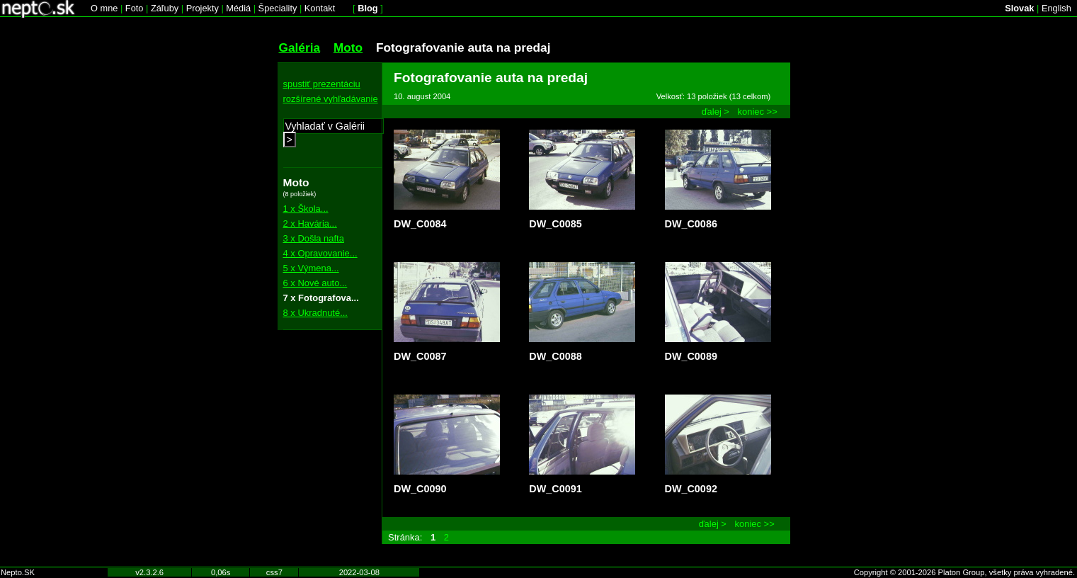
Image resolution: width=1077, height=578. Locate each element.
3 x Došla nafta (313, 238)
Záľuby (164, 8)
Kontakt (319, 8)
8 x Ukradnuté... (315, 312)
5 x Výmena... (311, 268)
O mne (104, 8)
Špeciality (277, 8)
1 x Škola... (306, 208)
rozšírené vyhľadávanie (330, 99)
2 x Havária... (310, 223)
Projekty (202, 8)
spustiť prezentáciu (321, 84)
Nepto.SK (18, 572)
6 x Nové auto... (315, 283)
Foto (134, 8)
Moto (348, 47)
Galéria (300, 47)
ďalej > (715, 111)
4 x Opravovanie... (320, 253)
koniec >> (757, 111)
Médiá (238, 8)
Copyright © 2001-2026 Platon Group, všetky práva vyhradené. (964, 572)
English (1056, 8)
